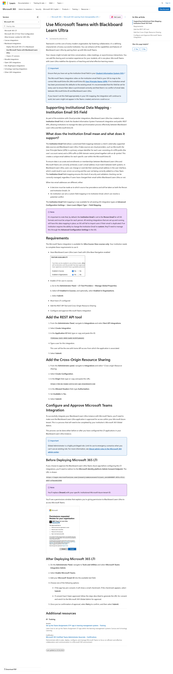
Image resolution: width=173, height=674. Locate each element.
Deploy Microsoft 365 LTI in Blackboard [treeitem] (20, 47)
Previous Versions (21, 667)
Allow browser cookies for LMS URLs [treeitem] (17, 37)
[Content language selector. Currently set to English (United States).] (13, 662)
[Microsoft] (4, 3)
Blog (30, 667)
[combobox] (22, 22)
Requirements (138, 26)
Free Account (164, 9)
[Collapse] (38, 17)
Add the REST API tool (141, 29)
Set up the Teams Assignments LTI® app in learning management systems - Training (76, 625)
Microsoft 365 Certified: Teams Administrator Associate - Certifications (71, 637)
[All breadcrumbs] (48, 17)
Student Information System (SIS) (110, 73)
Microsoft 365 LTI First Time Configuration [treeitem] (19, 34)
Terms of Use (82, 667)
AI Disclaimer (7, 667)
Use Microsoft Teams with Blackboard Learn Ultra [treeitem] (21, 51)
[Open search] (162, 3)
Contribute (40, 667)
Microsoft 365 (56, 17)
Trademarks (94, 667)
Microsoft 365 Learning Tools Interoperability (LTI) (81, 17)
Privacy (49, 667)
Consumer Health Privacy (65, 667)
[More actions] (125, 17)
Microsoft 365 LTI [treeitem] (11, 30)
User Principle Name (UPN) (96, 81)
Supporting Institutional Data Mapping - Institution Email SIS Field (148, 22)
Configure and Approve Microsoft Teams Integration (148, 36)
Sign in (168, 3)
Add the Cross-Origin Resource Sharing (147, 32)
